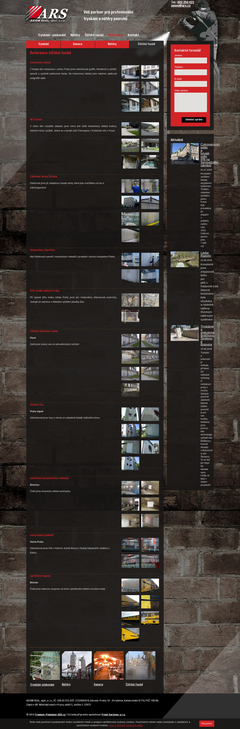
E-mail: (178, 79)
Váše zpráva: (181, 90)
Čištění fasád (94, 35)
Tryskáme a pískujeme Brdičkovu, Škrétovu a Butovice (205, 335)
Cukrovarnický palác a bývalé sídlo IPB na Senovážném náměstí (205, 155)
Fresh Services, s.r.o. (113, 715)
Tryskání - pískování (52, 35)
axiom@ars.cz (181, 6)
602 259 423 (185, 2)
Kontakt (133, 35)
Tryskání (43, 44)
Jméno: (179, 55)
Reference (115, 35)
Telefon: (179, 67)
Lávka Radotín (205, 254)
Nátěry (75, 35)
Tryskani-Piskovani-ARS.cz (50, 715)
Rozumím (207, 723)
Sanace (77, 44)
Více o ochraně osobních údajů (126, 725)
